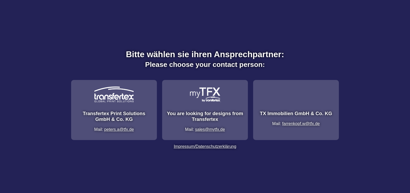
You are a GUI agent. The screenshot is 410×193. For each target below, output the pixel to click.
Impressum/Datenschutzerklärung (205, 146)
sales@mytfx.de (210, 129)
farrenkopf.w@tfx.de (301, 123)
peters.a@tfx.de (119, 129)
